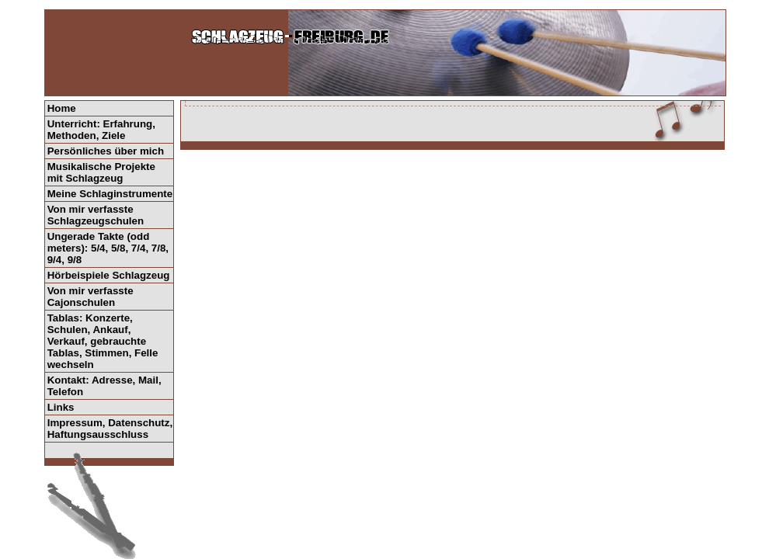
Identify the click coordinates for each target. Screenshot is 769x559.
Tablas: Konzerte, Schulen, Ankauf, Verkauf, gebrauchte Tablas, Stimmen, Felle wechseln (102, 341)
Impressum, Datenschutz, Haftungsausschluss (109, 428)
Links (61, 407)
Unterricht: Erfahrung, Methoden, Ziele (101, 129)
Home (61, 108)
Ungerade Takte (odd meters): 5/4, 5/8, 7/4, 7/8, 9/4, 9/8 (108, 248)
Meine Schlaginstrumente (109, 194)
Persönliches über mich (105, 151)
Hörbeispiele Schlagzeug (108, 275)
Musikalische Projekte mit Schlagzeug (101, 172)
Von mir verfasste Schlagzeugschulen (95, 215)
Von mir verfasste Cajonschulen (90, 296)
